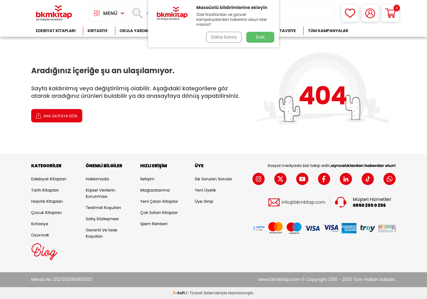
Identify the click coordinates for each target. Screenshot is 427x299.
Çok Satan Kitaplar (159, 213)
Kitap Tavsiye (281, 30)
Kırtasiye (98, 30)
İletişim (147, 179)
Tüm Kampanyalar (328, 30)
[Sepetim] (390, 13)
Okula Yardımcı (137, 30)
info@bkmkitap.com (303, 202)
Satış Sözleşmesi (102, 219)
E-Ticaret (194, 293)
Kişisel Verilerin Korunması (100, 193)
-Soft (179, 293)
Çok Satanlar (375, 30)
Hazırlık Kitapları (47, 201)
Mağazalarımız (155, 190)
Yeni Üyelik (205, 190)
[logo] (54, 13)
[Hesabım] (370, 13)
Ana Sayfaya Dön (56, 115)
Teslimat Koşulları (103, 208)
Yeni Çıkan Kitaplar (159, 201)
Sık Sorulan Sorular (213, 179)
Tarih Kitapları (45, 190)
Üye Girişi (204, 201)
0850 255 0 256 (369, 205)
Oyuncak (40, 235)
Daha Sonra (224, 37)
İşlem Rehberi (153, 224)
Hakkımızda (97, 179)
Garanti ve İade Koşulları (101, 233)
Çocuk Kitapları (46, 213)
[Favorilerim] (349, 13)
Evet (260, 37)
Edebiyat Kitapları (55, 30)
